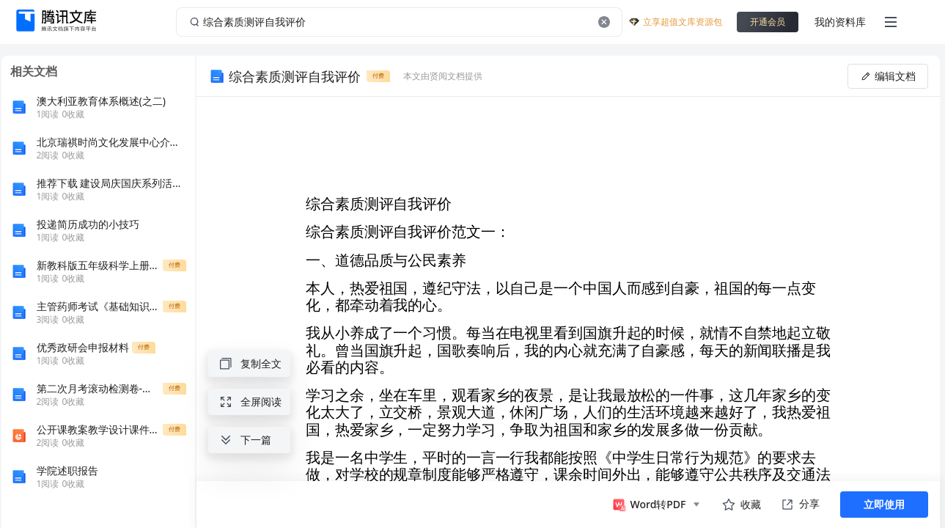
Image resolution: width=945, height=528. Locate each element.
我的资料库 (840, 22)
